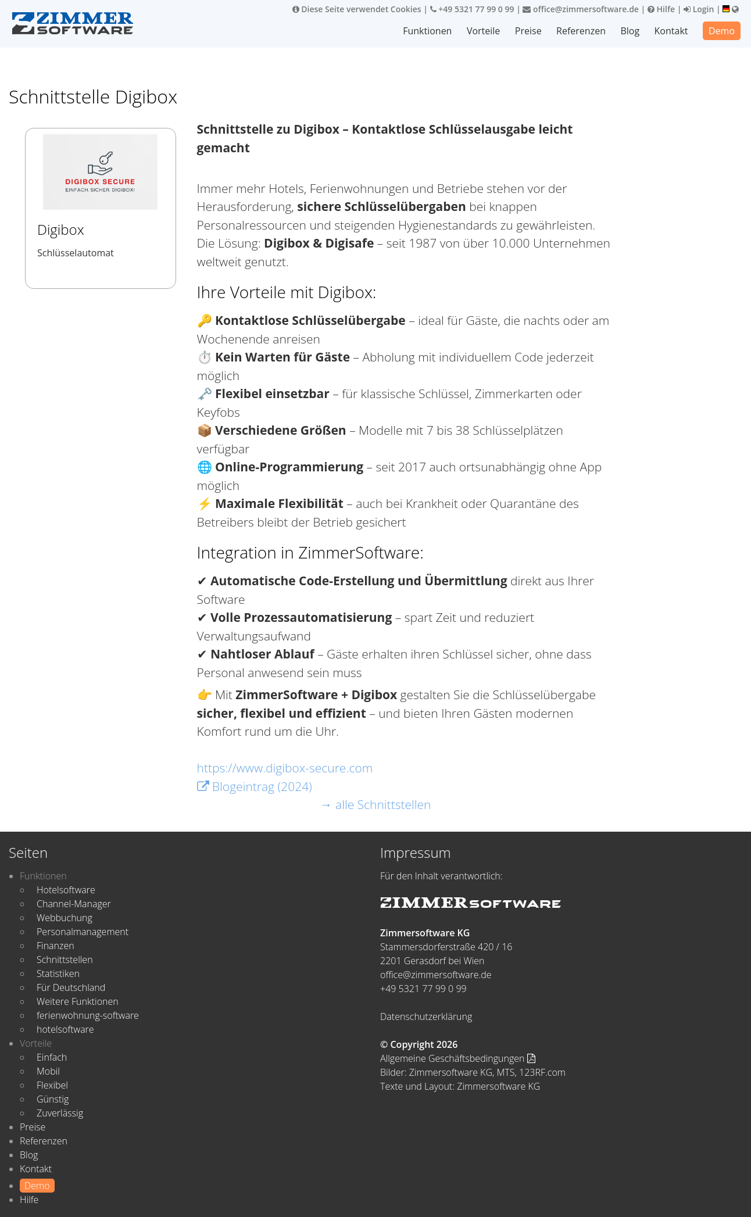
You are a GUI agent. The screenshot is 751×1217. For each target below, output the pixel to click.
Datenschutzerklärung (426, 1016)
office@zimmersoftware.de (580, 9)
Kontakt (671, 30)
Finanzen (55, 945)
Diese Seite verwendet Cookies (356, 9)
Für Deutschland (71, 987)
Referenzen (581, 30)
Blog (629, 30)
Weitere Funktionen (78, 1001)
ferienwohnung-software (88, 1015)
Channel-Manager (74, 903)
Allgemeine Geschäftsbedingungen (457, 1058)
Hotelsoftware (66, 889)
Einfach (52, 1057)
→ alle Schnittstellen (375, 804)
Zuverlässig (60, 1113)
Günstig (53, 1099)
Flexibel (52, 1085)
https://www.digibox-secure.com (285, 768)
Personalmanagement (82, 931)
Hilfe (661, 9)
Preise (528, 30)
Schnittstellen (65, 959)
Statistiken (58, 973)
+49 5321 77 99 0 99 (472, 9)
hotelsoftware (65, 1029)
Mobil (48, 1071)
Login (699, 9)
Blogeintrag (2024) (254, 786)
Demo (722, 30)
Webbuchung (64, 917)
